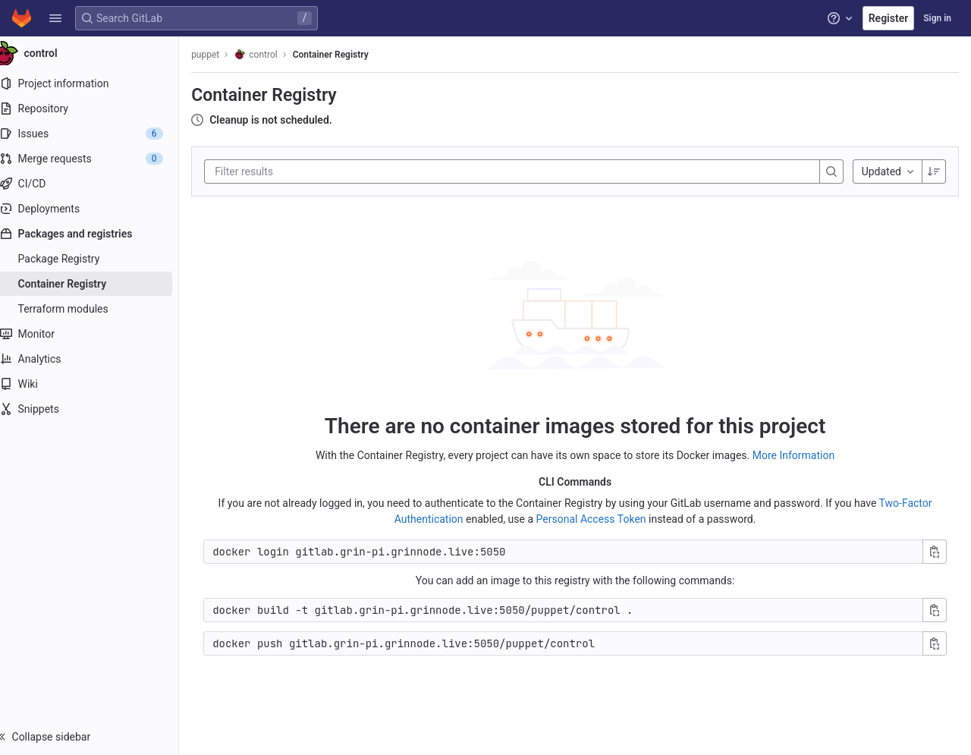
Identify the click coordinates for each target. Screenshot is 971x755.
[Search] (831, 171)
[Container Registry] (96, 284)
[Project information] (96, 83)
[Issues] (96, 133)
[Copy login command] (934, 551)
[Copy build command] (934, 609)
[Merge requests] (96, 158)
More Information (801, 454)
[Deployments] (96, 209)
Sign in (937, 18)
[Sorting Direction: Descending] (934, 171)
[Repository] (96, 108)
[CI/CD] (96, 183)
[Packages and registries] (96, 234)
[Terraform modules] (96, 309)
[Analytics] (96, 359)
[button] (55, 18)
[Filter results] (321, 171)
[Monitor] (96, 334)
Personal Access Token (598, 518)
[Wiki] (96, 384)
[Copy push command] (934, 643)
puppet (220, 54)
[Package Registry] (96, 259)
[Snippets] (96, 409)
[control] (97, 53)
